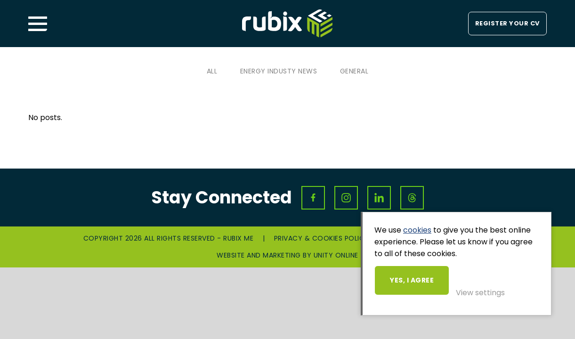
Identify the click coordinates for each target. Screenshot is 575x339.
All (212, 71)
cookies (417, 230)
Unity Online (336, 255)
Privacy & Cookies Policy (321, 238)
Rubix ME (287, 23)
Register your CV (507, 23)
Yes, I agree (412, 280)
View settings (480, 292)
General (354, 71)
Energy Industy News (278, 71)
